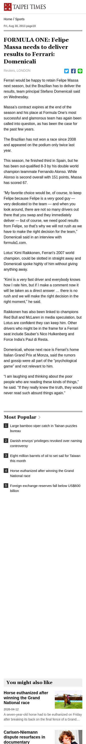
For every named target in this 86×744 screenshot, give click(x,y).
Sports (19, 19)
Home (8, 19)
